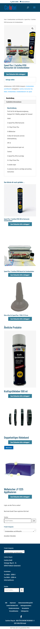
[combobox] (20, 530)
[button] (32, 28)
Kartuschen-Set (28, 89)
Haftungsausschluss (26, 605)
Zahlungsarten (24, 611)
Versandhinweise (13, 611)
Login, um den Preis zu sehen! (12, 505)
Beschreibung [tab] (10, 98)
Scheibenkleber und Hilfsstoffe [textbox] (19, 531)
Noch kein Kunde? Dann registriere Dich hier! (16, 511)
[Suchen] (34, 521)
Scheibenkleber (12, 91)
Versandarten (25, 608)
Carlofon (21, 89)
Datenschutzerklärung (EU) (25, 603)
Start (5, 19)
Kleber (5, 91)
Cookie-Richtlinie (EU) (12, 605)
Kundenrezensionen (14, 608)
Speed (30, 91)
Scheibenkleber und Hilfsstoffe (15, 19)
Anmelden (6, 536)
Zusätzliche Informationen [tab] (13, 102)
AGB (6, 603)
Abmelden (13, 536)
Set (27, 91)
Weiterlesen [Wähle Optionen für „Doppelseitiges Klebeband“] (9, 447)
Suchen (6, 517)
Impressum (13, 603)
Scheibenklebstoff (21, 91)
